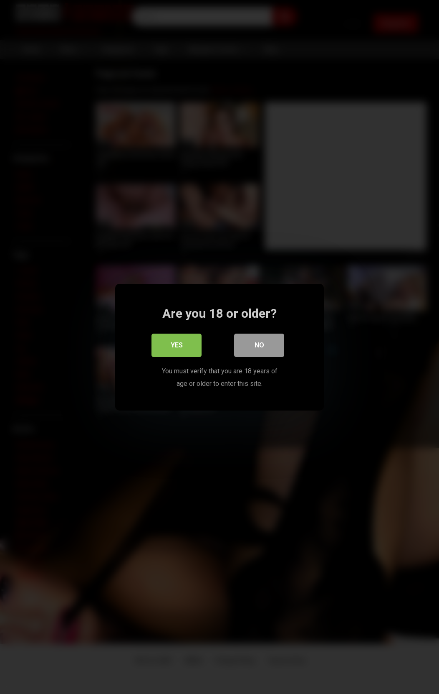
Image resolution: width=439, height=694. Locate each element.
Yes (177, 345)
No (259, 345)
